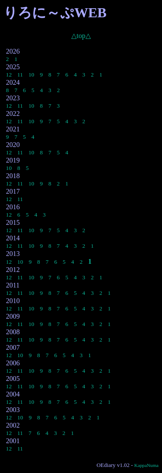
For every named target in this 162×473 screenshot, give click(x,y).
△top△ (80, 35)
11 (20, 74)
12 (9, 74)
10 (31, 74)
